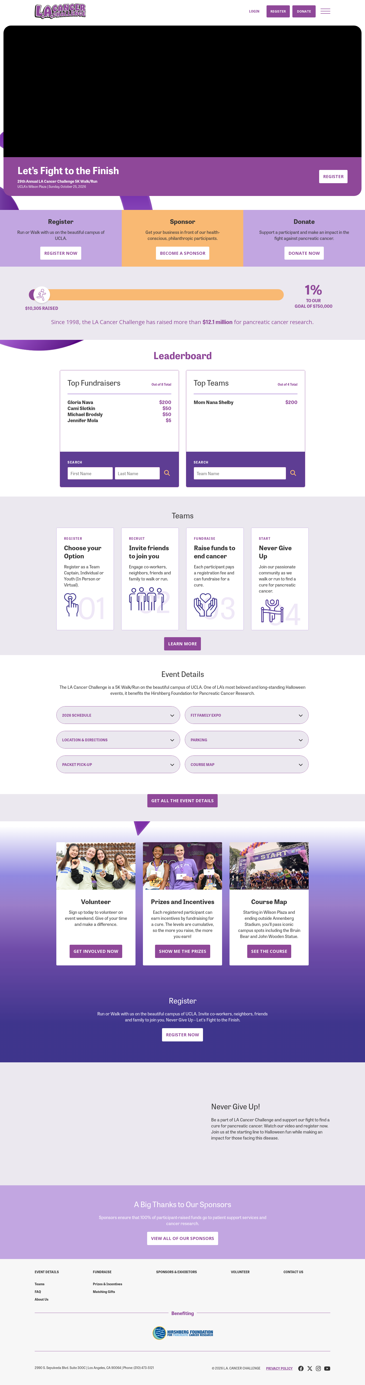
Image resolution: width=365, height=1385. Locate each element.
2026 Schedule (118, 715)
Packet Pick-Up (118, 764)
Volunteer (240, 1271)
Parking (247, 740)
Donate (304, 11)
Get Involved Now (96, 951)
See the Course (269, 951)
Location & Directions (118, 740)
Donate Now (304, 253)
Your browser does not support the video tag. (182, 91)
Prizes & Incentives (107, 1284)
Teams (39, 1284)
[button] (325, 11)
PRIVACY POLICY (279, 1368)
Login (254, 11)
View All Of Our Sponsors (182, 1238)
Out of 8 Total (161, 384)
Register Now (60, 253)
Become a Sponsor (182, 253)
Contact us (293, 1271)
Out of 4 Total (287, 384)
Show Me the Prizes (182, 951)
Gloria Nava (80, 401)
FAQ (38, 1291)
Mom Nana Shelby (213, 401)
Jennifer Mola (83, 420)
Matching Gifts (104, 1291)
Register (278, 11)
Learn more (182, 643)
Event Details (47, 1271)
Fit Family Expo (247, 715)
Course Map (247, 764)
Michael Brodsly (85, 413)
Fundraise (102, 1271)
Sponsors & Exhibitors (176, 1271)
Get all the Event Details (182, 800)
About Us (41, 1299)
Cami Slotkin (81, 407)
